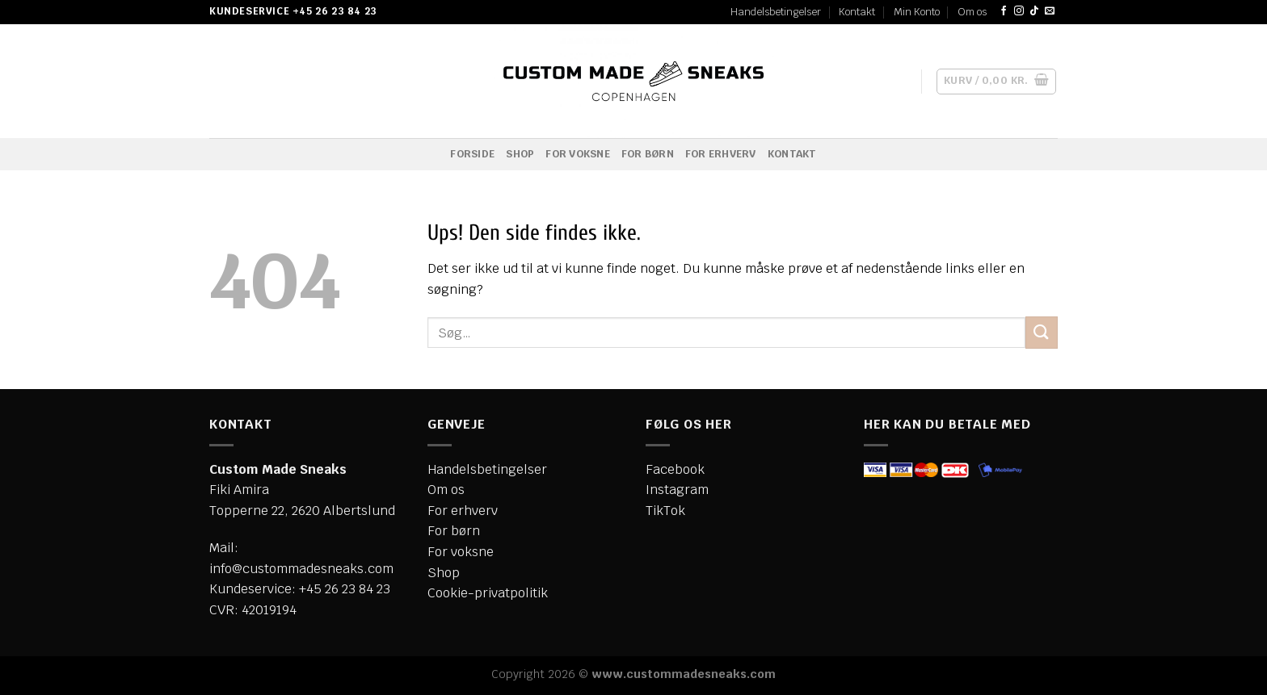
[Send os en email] (1049, 11)
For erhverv (720, 154)
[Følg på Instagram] (1019, 11)
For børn (647, 154)
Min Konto (917, 12)
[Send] (1041, 332)
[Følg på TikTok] (1034, 11)
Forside (472, 154)
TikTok (665, 510)
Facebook (675, 469)
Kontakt (857, 12)
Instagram (677, 489)
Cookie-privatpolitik (487, 592)
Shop (520, 154)
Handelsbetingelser (775, 12)
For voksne (577, 154)
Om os (972, 12)
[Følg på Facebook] (1003, 11)
